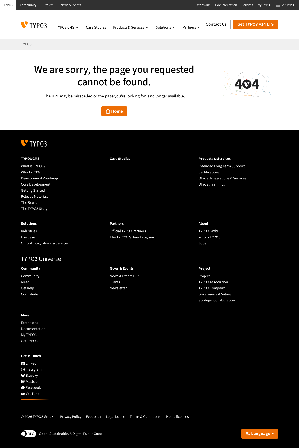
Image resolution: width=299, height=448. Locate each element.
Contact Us (216, 24)
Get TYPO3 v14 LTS (255, 24)
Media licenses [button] (177, 416)
